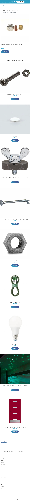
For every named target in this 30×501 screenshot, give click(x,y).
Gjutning (2, 466)
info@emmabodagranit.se (6, 454)
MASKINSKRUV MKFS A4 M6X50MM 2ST (15, 94)
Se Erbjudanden (20, 1)
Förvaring (3, 464)
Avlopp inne (20, 44)
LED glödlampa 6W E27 (15, 344)
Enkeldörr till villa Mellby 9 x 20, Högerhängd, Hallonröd (15, 427)
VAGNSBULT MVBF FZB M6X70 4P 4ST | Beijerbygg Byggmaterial (15, 219)
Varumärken (3, 475)
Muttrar (15, 44)
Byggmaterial (3, 477)
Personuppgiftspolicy (5, 490)
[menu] (27, 6)
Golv (2, 468)
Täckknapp (15, 136)
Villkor (2, 488)
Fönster (2, 462)
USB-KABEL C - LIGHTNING (15, 302)
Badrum (12, 44)
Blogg (2, 484)
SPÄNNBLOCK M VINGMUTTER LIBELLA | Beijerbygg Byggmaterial (15, 177)
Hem (2, 12)
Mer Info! (5, 51)
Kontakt (2, 486)
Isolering (2, 470)
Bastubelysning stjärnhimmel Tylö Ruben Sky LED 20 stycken (15, 385)
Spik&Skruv (8, 44)
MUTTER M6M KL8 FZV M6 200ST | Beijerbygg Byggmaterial (15, 260)
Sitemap (2, 492)
